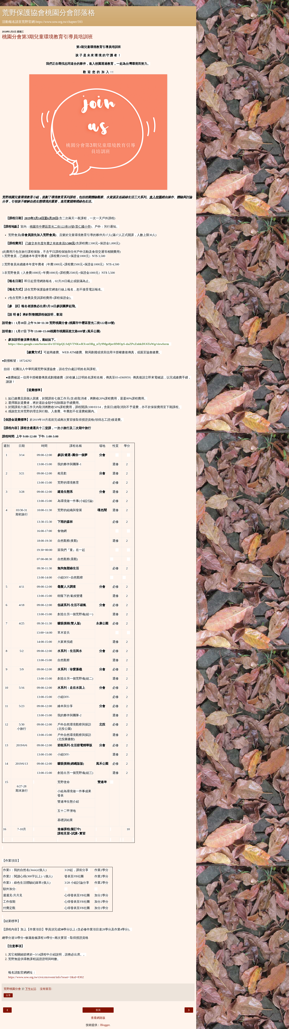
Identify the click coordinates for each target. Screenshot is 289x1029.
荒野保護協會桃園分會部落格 (48, 13)
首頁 (98, 1010)
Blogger (105, 1025)
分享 (8, 995)
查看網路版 (98, 1017)
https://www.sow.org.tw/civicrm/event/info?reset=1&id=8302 (46, 977)
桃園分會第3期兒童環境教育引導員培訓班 (47, 36)
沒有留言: (46, 988)
